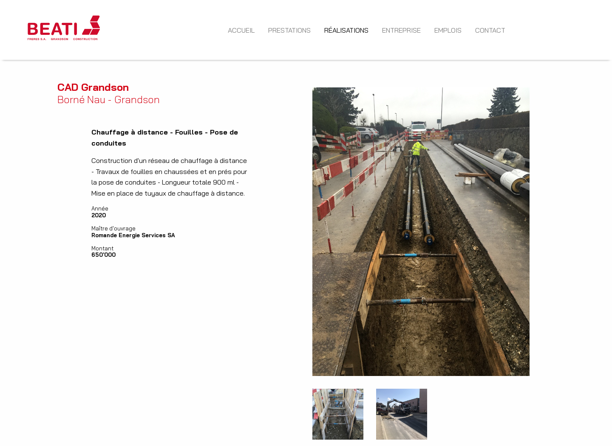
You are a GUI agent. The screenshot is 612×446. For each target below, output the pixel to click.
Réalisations (346, 30)
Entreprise (401, 30)
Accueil (241, 30)
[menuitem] (63, 29)
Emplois (448, 30)
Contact (490, 30)
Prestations (289, 30)
